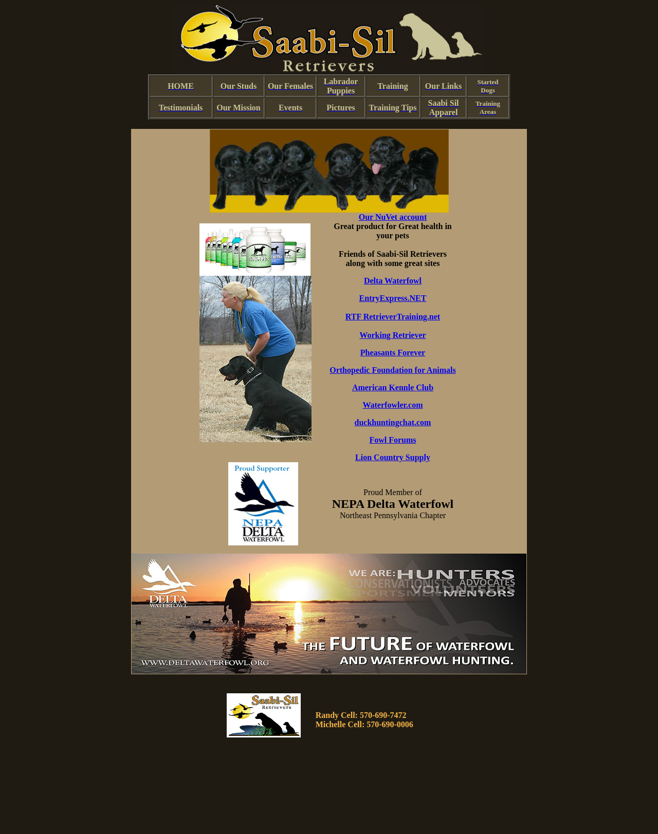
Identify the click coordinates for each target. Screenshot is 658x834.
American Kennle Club (392, 387)
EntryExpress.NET (393, 298)
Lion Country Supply (392, 457)
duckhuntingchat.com (393, 422)
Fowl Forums (392, 439)
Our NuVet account (393, 217)
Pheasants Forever (392, 352)
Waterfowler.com (392, 405)
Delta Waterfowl (393, 280)
